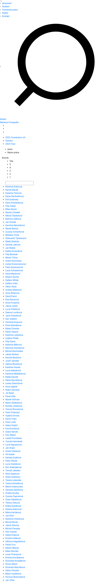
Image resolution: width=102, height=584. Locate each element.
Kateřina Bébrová (13, 344)
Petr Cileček (11, 532)
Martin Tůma (11, 257)
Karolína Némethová (15, 225)
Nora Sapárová (12, 473)
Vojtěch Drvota (12, 415)
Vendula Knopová (13, 322)
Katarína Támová (13, 193)
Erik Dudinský (11, 199)
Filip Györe (10, 341)
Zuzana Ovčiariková (14, 232)
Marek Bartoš (11, 228)
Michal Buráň (11, 522)
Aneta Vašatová (12, 451)
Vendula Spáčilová (14, 490)
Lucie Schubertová (14, 270)
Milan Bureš (11, 209)
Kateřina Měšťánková (15, 373)
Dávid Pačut (11, 296)
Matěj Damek (11, 377)
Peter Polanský (12, 412)
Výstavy (9, 140)
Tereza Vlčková (12, 502)
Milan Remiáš (11, 551)
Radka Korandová (13, 251)
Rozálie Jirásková (13, 406)
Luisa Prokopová (13, 554)
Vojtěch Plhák (11, 338)
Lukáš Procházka (13, 438)
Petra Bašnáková (13, 325)
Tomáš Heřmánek (13, 441)
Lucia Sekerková (13, 370)
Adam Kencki (11, 432)
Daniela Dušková (13, 457)
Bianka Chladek (12, 212)
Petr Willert (10, 435)
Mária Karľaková (13, 512)
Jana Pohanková (13, 315)
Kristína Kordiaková (14, 557)
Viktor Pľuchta (12, 570)
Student (5, 6)
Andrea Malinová (13, 290)
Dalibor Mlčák (12, 280)
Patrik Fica (10, 544)
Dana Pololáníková (14, 202)
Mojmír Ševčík (12, 277)
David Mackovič (12, 273)
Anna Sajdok (11, 386)
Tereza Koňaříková (14, 483)
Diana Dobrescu (12, 477)
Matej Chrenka (12, 328)
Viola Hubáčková (13, 499)
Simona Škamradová (15, 577)
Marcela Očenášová (14, 348)
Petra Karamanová (14, 267)
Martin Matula (12, 548)
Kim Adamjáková (13, 467)
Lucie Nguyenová (13, 444)
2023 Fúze (10, 144)
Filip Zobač (10, 206)
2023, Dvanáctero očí (15, 137)
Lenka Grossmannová (15, 264)
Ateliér (5, 13)
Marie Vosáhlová (13, 573)
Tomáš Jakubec (13, 470)
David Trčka (11, 419)
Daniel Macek (11, 190)
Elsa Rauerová (12, 299)
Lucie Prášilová (12, 309)
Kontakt (5, 16)
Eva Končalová (12, 428)
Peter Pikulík (11, 461)
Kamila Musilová (13, 357)
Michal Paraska (12, 528)
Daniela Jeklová (12, 244)
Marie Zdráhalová (13, 402)
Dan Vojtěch (11, 319)
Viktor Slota (10, 286)
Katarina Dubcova (13, 186)
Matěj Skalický (12, 241)
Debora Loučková (13, 312)
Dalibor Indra (11, 283)
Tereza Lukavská (13, 480)
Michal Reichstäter (14, 351)
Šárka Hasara (11, 332)
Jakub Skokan (12, 354)
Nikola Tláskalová (13, 215)
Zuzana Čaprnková (14, 496)
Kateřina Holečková (14, 519)
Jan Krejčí (10, 448)
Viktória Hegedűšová (15, 541)
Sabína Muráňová (13, 364)
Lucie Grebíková (13, 464)
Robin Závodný (12, 390)
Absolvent (7, 3)
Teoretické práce (10, 9)
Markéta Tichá (12, 235)
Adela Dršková (12, 535)
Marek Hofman (12, 399)
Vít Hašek (9, 454)
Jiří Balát (9, 393)
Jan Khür (9, 515)
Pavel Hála (10, 396)
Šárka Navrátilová (13, 380)
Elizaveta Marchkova (15, 567)
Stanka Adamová (13, 509)
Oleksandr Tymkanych (15, 238)
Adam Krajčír (11, 425)
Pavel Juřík (10, 422)
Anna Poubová (12, 302)
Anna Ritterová (12, 293)
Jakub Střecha (12, 525)
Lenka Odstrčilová (13, 383)
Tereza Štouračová (14, 409)
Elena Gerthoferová (14, 196)
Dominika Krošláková (15, 561)
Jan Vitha (9, 580)
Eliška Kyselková (13, 506)
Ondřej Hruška (12, 493)
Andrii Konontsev (13, 261)
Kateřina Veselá (12, 367)
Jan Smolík (10, 222)
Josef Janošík (12, 361)
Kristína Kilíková (13, 538)
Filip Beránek (11, 254)
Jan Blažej (10, 248)
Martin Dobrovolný (14, 486)
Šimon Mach (11, 564)
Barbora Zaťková (13, 219)
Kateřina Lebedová (14, 335)
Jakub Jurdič (11, 306)
